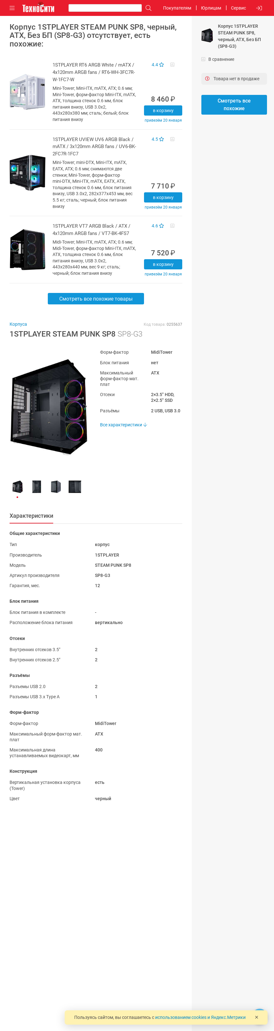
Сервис (238, 8)
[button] (45, 407)
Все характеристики (123, 424)
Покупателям (177, 8)
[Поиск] (146, 8)
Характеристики (31, 515)
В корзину (163, 110)
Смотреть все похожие (234, 104)
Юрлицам (211, 8)
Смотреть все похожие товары (96, 299)
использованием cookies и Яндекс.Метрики (200, 1017)
